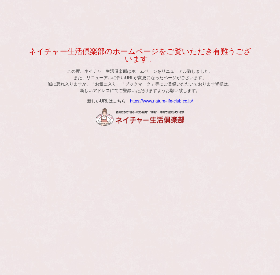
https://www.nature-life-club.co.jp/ (161, 101)
